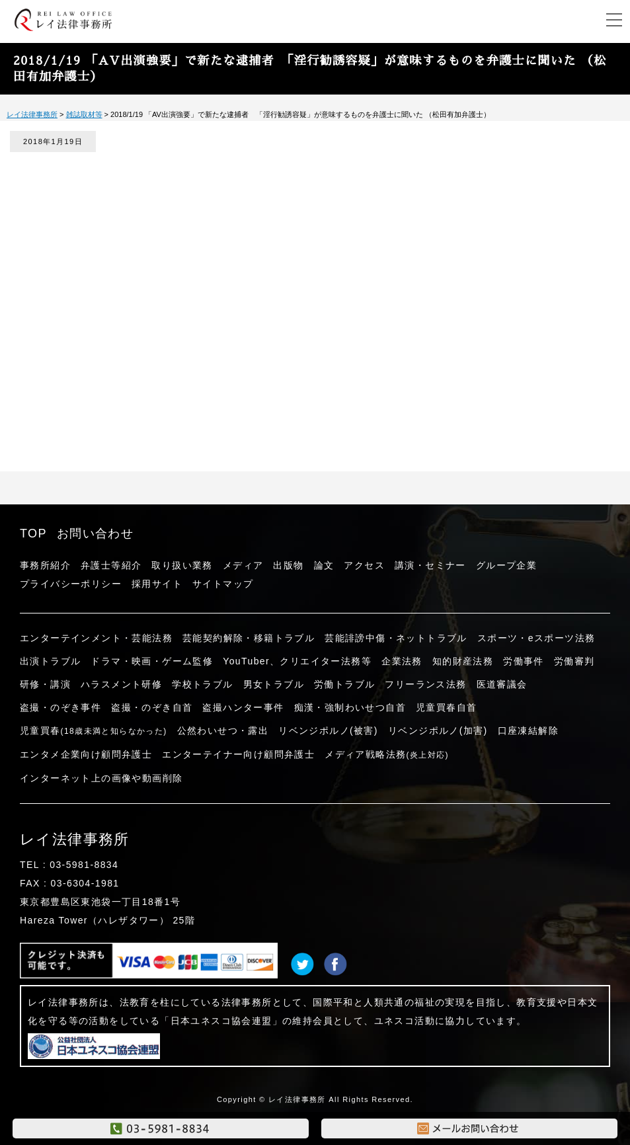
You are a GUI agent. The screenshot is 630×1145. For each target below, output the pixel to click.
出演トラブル (50, 661)
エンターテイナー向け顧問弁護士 (238, 754)
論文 (324, 565)
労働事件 (523, 661)
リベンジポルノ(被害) (328, 730)
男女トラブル (273, 684)
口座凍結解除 (528, 730)
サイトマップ (222, 583)
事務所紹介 (45, 565)
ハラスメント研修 (121, 684)
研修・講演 (45, 684)
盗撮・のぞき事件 (60, 707)
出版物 (288, 565)
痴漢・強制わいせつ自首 (350, 707)
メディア (243, 565)
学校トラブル (202, 684)
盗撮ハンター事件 (243, 707)
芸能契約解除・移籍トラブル (248, 638)
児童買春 (93, 730)
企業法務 (401, 661)
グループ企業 (506, 565)
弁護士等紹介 (111, 565)
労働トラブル (344, 684)
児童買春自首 (446, 707)
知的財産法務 (462, 661)
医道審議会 (502, 684)
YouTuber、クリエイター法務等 (297, 661)
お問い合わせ (95, 533)
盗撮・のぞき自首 (151, 707)
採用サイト (157, 583)
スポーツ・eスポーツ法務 (536, 638)
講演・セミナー (430, 565)
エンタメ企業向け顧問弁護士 (86, 754)
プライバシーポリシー (71, 583)
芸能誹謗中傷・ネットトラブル (396, 638)
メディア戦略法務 (387, 754)
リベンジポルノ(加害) (438, 730)
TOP (33, 533)
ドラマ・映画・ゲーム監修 (152, 661)
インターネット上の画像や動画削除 (101, 778)
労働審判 (574, 661)
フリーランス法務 (425, 684)
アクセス (364, 565)
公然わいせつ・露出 (223, 730)
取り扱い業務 (181, 565)
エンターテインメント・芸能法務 (96, 638)
